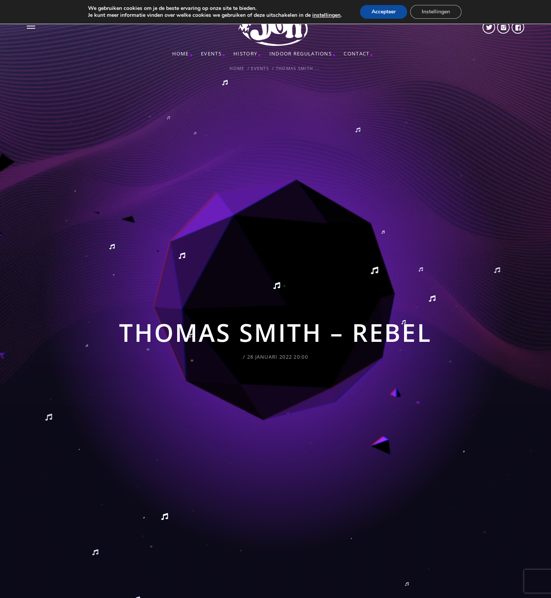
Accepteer (384, 11)
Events (211, 53)
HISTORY (245, 53)
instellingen (326, 15)
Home (180, 53)
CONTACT (356, 53)
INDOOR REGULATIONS (300, 53)
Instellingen (436, 11)
